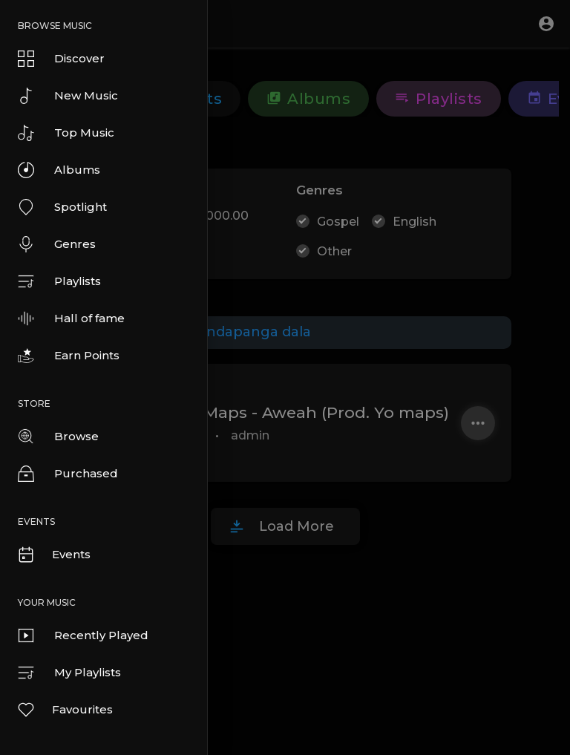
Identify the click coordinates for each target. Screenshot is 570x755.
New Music (68, 96)
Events (53, 554)
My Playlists (69, 672)
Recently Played (83, 635)
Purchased (68, 473)
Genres (57, 244)
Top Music (66, 133)
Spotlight (62, 207)
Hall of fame (71, 318)
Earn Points (68, 355)
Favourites (64, 709)
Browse (58, 436)
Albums (59, 170)
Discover (61, 58)
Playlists (59, 281)
